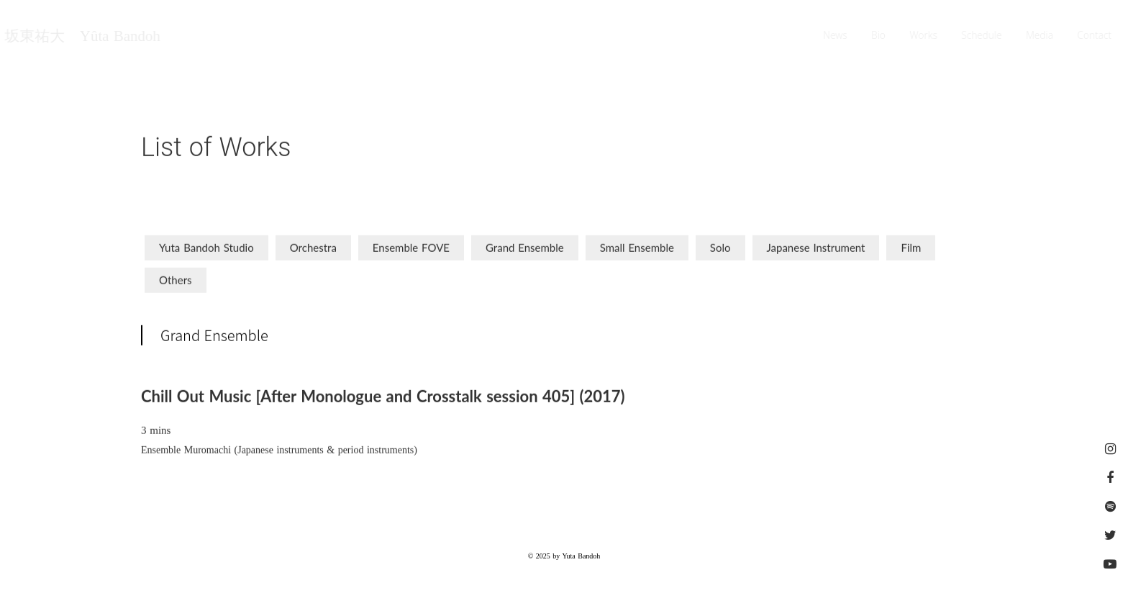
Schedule (982, 36)
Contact (1095, 36)
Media (1040, 36)
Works (923, 36)
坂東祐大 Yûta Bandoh (82, 36)
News (836, 36)
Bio (879, 36)
